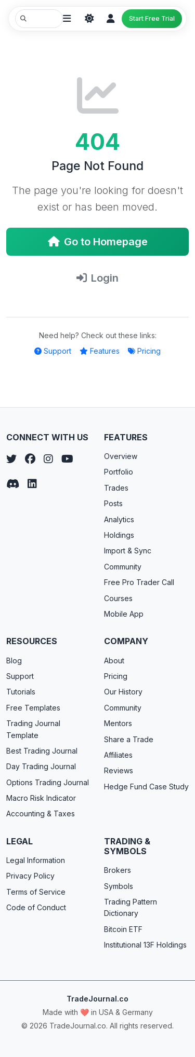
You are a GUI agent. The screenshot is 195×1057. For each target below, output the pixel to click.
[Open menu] (66, 18)
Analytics (119, 519)
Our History (123, 691)
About (114, 660)
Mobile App (124, 613)
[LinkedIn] (32, 484)
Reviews (118, 770)
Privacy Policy (30, 875)
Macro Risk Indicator (41, 798)
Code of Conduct (36, 907)
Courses (118, 598)
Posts (113, 503)
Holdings (119, 535)
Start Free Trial (152, 18)
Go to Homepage (98, 241)
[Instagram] (48, 459)
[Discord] (12, 484)
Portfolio (118, 471)
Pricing (144, 350)
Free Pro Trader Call (139, 582)
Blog (14, 660)
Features (100, 350)
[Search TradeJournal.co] (39, 18)
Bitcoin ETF (123, 929)
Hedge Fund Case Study (146, 786)
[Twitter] (11, 459)
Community (122, 566)
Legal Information (35, 860)
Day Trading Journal (41, 766)
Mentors (118, 723)
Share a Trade (128, 739)
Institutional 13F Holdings (145, 944)
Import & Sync (127, 550)
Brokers (117, 870)
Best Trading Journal (41, 750)
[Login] (110, 18)
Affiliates (118, 754)
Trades (116, 487)
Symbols (118, 886)
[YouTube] (67, 459)
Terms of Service (36, 891)
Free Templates (33, 707)
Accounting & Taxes (40, 813)
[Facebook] (30, 459)
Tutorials (20, 691)
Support (52, 350)
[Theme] (89, 18)
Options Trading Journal (47, 782)
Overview (120, 456)
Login (97, 278)
